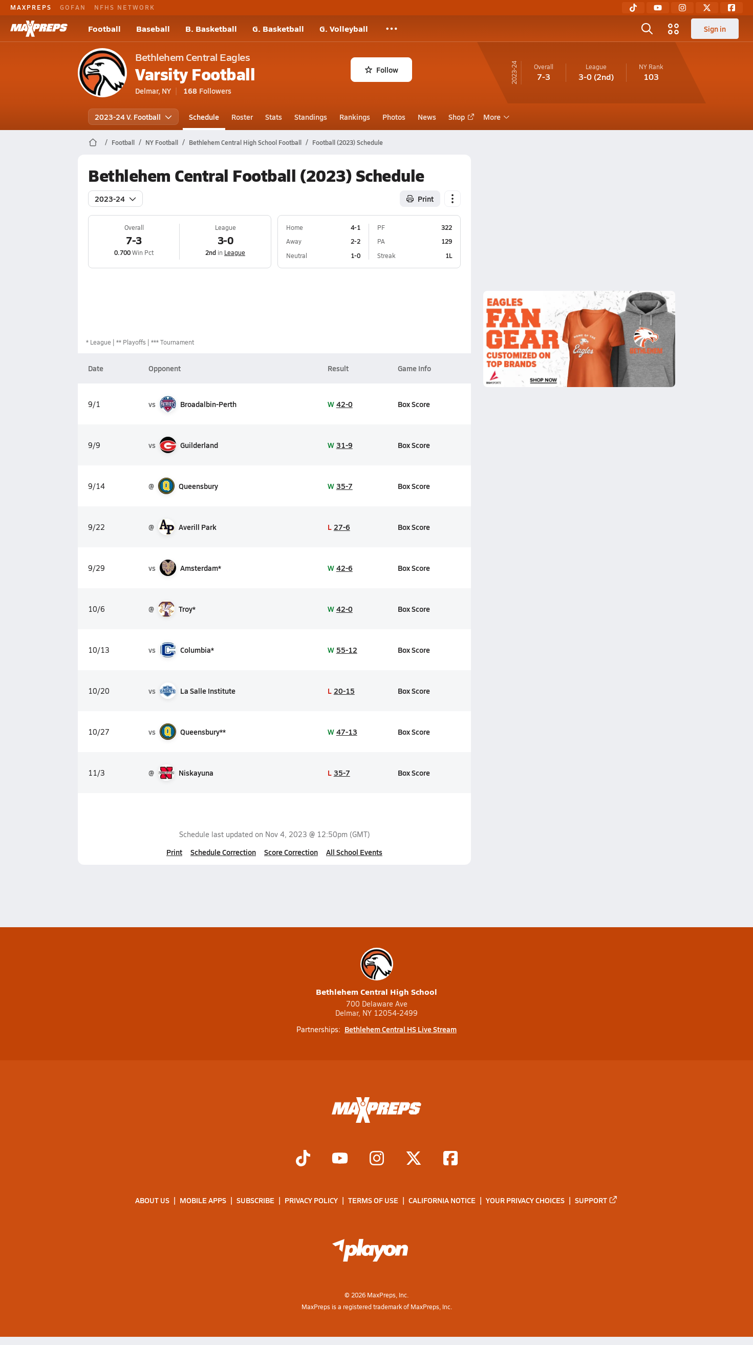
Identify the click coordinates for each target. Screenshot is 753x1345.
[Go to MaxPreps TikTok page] (303, 1159)
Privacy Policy (311, 1200)
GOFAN (73, 7)
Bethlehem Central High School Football (245, 142)
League (234, 252)
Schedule (204, 117)
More (495, 117)
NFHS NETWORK (124, 7)
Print (174, 852)
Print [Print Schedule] (420, 199)
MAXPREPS (31, 7)
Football (104, 28)
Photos (393, 117)
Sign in (715, 29)
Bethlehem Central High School (376, 972)
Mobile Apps (203, 1200)
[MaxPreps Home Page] (93, 142)
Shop (459, 117)
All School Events (354, 852)
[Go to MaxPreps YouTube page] (340, 1159)
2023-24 (115, 199)
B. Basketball (211, 28)
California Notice (442, 1200)
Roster (242, 117)
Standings (310, 117)
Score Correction (291, 852)
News (427, 117)
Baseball (153, 28)
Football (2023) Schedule (347, 142)
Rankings (354, 117)
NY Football (161, 142)
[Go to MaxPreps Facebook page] (450, 1159)
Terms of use (373, 1200)
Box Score (414, 404)
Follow (381, 70)
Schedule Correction (223, 852)
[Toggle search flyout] (647, 28)
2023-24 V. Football (133, 117)
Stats (273, 117)
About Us (152, 1200)
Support (596, 1200)
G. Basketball (278, 28)
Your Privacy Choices (525, 1200)
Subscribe (255, 1200)
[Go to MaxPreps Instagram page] (377, 1159)
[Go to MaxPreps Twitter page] (413, 1159)
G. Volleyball (343, 28)
